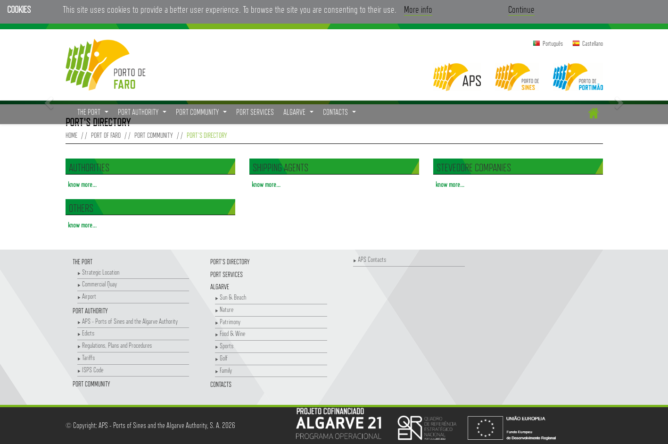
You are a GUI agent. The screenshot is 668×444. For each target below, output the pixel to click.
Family (223, 370)
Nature (224, 309)
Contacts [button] (340, 115)
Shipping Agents (280, 167)
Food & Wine (230, 333)
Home (71, 135)
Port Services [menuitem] (255, 112)
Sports (224, 346)
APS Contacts (369, 259)
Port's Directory (229, 262)
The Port (82, 262)
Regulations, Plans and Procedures (114, 345)
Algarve (219, 287)
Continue (521, 9)
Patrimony (227, 322)
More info (418, 9)
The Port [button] (94, 115)
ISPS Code (90, 370)
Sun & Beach (230, 297)
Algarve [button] (299, 115)
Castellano (592, 43)
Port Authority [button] (143, 115)
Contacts (220, 384)
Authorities (89, 167)
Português (553, 43)
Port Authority (90, 311)
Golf (221, 358)
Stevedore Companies (474, 167)
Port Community (153, 135)
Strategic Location (98, 272)
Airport (86, 296)
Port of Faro (106, 135)
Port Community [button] (202, 115)
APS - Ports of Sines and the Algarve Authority (127, 321)
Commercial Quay (97, 284)
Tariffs (86, 357)
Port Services (226, 274)
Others (81, 208)
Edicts (85, 333)
